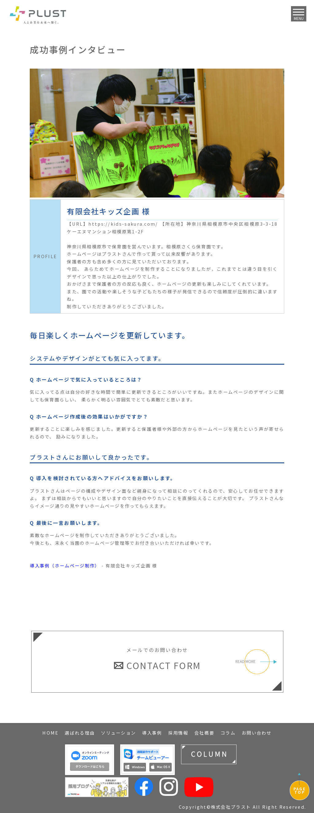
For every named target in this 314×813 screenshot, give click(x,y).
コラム (228, 732)
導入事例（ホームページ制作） (65, 565)
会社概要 (204, 732)
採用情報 (178, 732)
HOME (50, 732)
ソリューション (118, 732)
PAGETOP (299, 790)
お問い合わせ (257, 732)
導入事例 (152, 732)
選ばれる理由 (80, 732)
